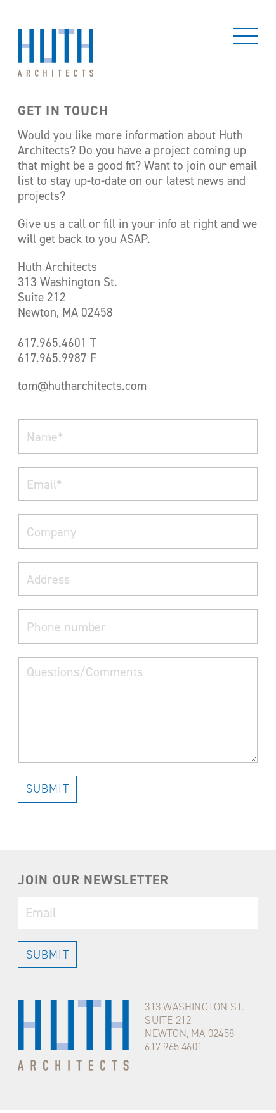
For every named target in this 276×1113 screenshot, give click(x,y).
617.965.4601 (52, 343)
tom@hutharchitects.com (82, 386)
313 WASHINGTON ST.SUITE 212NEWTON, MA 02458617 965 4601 (194, 1026)
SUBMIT (47, 788)
